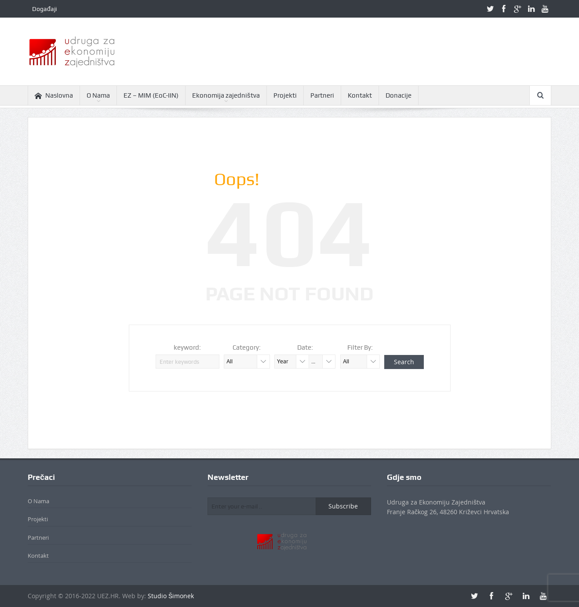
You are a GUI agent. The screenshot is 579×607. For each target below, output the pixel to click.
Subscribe (343, 506)
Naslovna (54, 95)
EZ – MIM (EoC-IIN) (151, 95)
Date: (305, 347)
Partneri (322, 95)
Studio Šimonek (171, 596)
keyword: (187, 347)
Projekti (285, 95)
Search (404, 362)
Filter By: (360, 347)
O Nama (98, 95)
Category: (247, 347)
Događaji (44, 8)
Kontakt (360, 95)
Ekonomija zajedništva (226, 95)
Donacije (398, 95)
